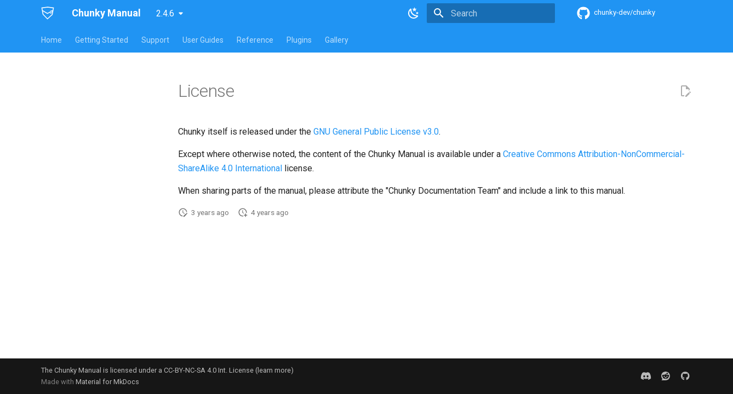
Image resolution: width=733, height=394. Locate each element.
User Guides (203, 40)
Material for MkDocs (107, 382)
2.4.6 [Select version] (165, 13)
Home (51, 40)
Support (155, 40)
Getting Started (101, 40)
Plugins (299, 40)
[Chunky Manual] (48, 13)
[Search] (491, 13)
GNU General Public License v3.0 (376, 131)
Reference (255, 40)
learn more (274, 370)
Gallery (336, 40)
